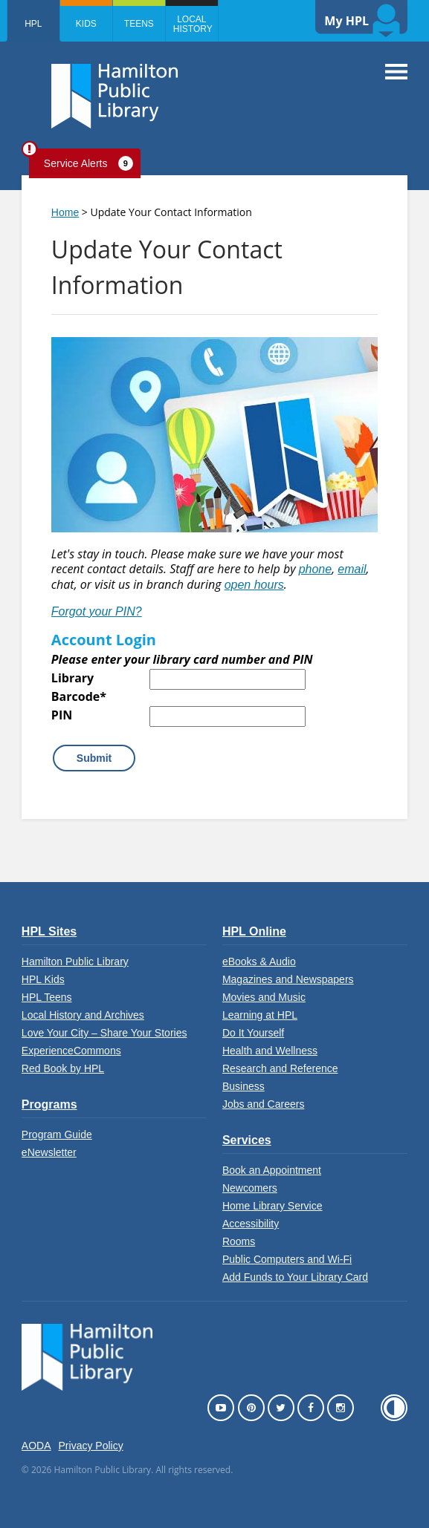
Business (243, 1086)
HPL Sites (49, 931)
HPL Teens (47, 997)
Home (65, 212)
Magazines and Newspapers (288, 979)
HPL (33, 24)
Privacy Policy (91, 1446)
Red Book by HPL (63, 1068)
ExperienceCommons (71, 1051)
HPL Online (254, 931)
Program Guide (57, 1134)
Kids (86, 24)
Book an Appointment (271, 1170)
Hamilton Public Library (75, 961)
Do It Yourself (253, 1033)
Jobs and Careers (263, 1104)
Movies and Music (264, 997)
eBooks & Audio (259, 961)
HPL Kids (43, 979)
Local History (193, 24)
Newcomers (249, 1188)
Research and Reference (280, 1068)
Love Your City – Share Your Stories (104, 1033)
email (352, 569)
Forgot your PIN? (96, 611)
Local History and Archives (83, 1015)
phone (315, 569)
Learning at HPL (259, 1015)
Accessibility (250, 1224)
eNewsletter (49, 1152)
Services (246, 1140)
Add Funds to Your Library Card (295, 1277)
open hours (254, 584)
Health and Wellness (269, 1051)
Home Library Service (272, 1206)
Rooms (238, 1241)
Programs (49, 1104)
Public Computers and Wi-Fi (287, 1259)
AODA (36, 1446)
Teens (139, 24)
